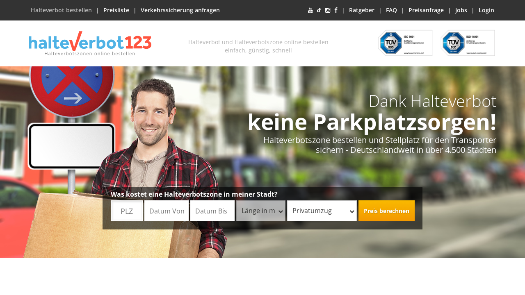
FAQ (391, 10)
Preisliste (116, 10)
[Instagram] (327, 10)
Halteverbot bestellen (61, 10)
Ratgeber (361, 10)
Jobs (461, 10)
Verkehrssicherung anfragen (180, 10)
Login (486, 10)
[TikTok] (319, 10)
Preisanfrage (426, 10)
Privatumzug (323, 210)
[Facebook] (336, 10)
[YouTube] (310, 10)
